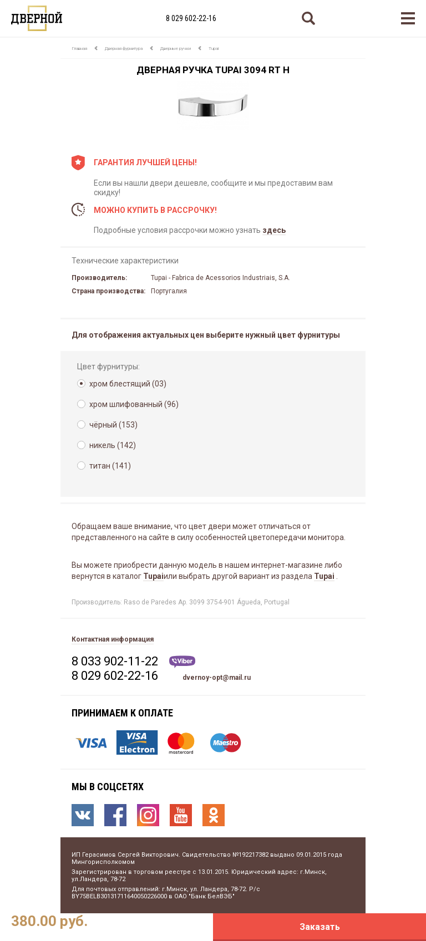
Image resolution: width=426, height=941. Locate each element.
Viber (182, 661)
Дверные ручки (175, 48)
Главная (79, 48)
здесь (274, 230)
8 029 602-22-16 (191, 18)
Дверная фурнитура (124, 48)
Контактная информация (113, 639)
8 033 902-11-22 (115, 661)
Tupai (214, 48)
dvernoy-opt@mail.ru (216, 677)
